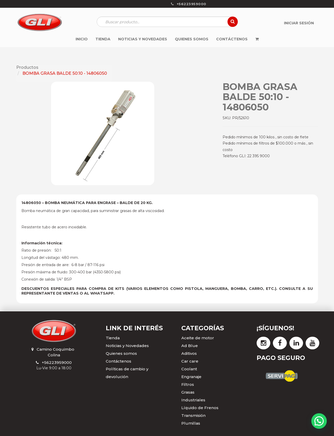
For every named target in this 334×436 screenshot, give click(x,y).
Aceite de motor (197, 337)
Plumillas (190, 423)
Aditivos (189, 353)
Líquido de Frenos (199, 407)
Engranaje (191, 376)
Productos (27, 67)
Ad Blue (189, 345)
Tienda (113, 337)
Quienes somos (121, 353)
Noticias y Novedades (127, 345)
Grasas (187, 392)
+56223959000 (57, 362)
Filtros (187, 384)
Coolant (189, 368)
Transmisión (193, 415)
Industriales (193, 399)
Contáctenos (118, 361)
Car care (189, 361)
